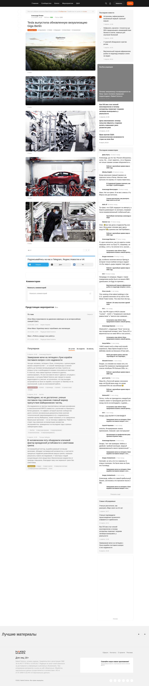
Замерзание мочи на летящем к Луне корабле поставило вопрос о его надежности (49, 358)
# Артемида (49, 387)
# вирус (39, 466)
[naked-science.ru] (131, 680)
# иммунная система (60, 466)
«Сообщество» (62, 11)
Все (56, 307)
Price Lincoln (106, 291)
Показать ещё (115, 494)
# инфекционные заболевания (37, 468)
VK (78, 264)
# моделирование (56, 430)
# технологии (76, 30)
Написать (119, 3)
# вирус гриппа (47, 466)
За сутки (71, 349)
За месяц (90, 349)
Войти (130, 3)
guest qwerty (106, 378)
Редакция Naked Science (48, 332)
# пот (50, 468)
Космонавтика (32, 387)
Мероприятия (67, 3)
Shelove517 (105, 395)
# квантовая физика (42, 430)
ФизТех (30, 430)
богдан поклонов (107, 256)
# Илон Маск (66, 30)
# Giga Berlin (42, 30)
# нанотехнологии (33, 432)
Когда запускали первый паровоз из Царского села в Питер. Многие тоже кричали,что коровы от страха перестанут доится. (115, 177)
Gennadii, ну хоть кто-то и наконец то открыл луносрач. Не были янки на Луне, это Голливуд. (114, 463)
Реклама (130, 652)
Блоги (56, 3)
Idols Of (104, 204)
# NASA (41, 387)
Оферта (105, 652)
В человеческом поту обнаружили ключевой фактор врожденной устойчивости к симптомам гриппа (50, 443)
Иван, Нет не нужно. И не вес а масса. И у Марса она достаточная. (115, 194)
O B (103, 274)
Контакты (113, 652)
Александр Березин (108, 239)
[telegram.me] (127, 680)
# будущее (57, 30)
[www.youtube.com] (119, 680)
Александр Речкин (37, 15)
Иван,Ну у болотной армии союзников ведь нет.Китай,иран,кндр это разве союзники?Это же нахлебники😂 (113, 383)
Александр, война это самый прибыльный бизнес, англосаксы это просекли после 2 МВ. (115, 480)
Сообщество (46, 3)
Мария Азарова (45, 324)
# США (30, 390)
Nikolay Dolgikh (107, 172)
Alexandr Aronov (107, 360)
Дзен (56, 264)
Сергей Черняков (107, 425)
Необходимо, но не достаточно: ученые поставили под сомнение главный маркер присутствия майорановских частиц (47, 400)
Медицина (31, 466)
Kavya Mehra (106, 343)
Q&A (78, 3)
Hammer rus (106, 222)
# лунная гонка (66, 387)
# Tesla (50, 30)
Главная (35, 3)
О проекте (121, 652)
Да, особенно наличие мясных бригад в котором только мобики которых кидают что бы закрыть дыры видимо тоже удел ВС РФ (114, 262)
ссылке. (85, 11)
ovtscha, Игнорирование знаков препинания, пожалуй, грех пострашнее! (114, 430)
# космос (57, 387)
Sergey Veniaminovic (108, 458)
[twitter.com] (111, 680)
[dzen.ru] (123, 680)
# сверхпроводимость (47, 432)
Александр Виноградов (110, 189)
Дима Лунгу (106, 154)
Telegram (35, 264)
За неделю (81, 349)
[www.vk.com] (115, 680)
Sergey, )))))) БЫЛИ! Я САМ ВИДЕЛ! (112, 416)
